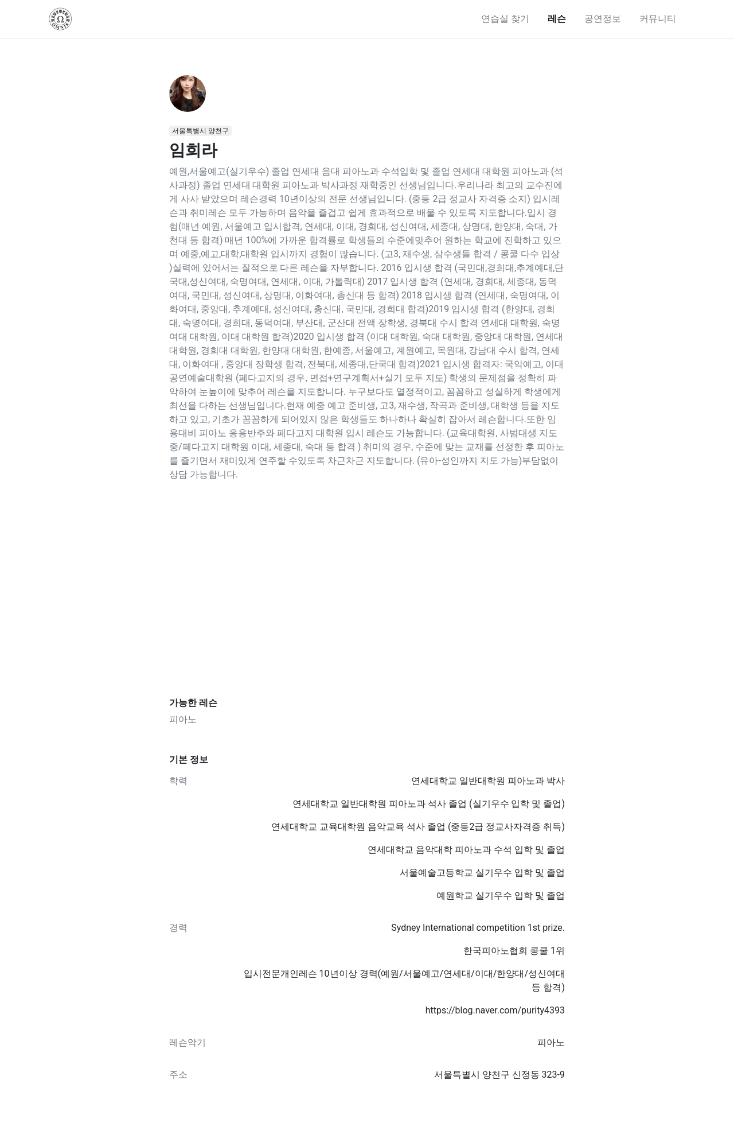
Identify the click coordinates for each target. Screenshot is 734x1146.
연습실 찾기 (505, 18)
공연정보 (602, 18)
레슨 (557, 18)
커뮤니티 (657, 18)
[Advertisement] (367, 589)
